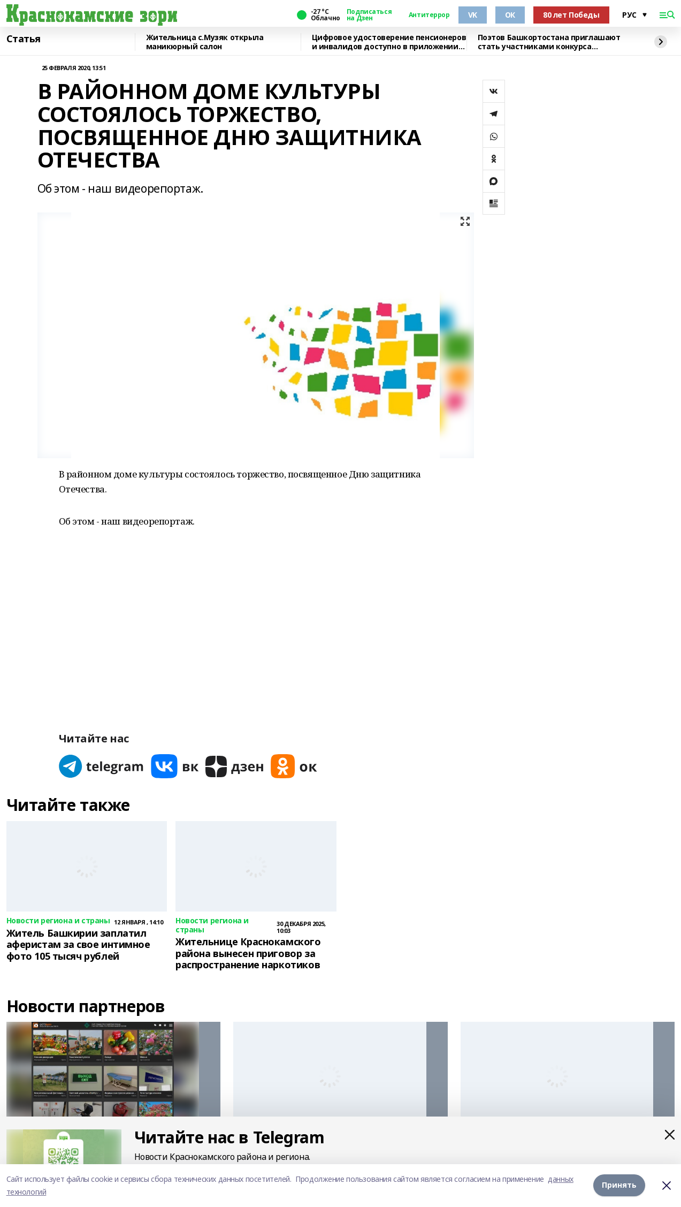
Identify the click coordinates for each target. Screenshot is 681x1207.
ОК (510, 15)
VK (472, 15)
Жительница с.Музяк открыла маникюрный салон (205, 42)
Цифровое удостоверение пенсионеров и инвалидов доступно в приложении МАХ (389, 42)
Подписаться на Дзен (369, 15)
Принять (619, 1185)
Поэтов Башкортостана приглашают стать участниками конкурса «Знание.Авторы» (549, 42)
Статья (23, 39)
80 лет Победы (571, 15)
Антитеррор (429, 15)
